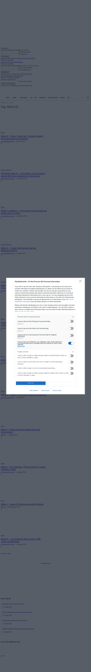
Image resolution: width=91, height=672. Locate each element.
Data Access (45, 390)
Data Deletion (34, 390)
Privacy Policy (57, 390)
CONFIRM (31, 383)
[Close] (81, 282)
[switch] (71, 321)
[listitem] (46, 317)
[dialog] (45, 336)
